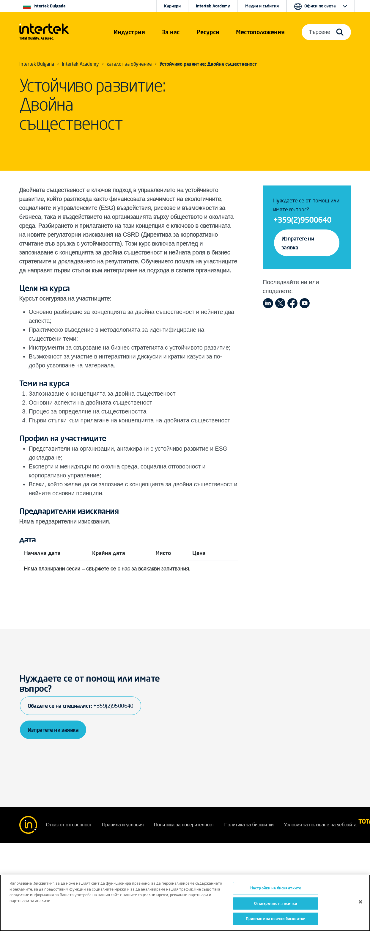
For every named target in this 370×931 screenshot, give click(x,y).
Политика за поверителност (184, 824)
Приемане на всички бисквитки (276, 918)
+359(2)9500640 (302, 219)
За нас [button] (171, 32)
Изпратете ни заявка (297, 243)
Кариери (172, 6)
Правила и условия (123, 824)
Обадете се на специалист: (80, 705)
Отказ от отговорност (69, 824)
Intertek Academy (213, 6)
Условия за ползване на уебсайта (320, 824)
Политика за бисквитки (249, 824)
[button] (129, 32)
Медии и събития (262, 6)
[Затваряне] (360, 901)
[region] (185, 903)
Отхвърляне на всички (275, 903)
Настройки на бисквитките (275, 888)
